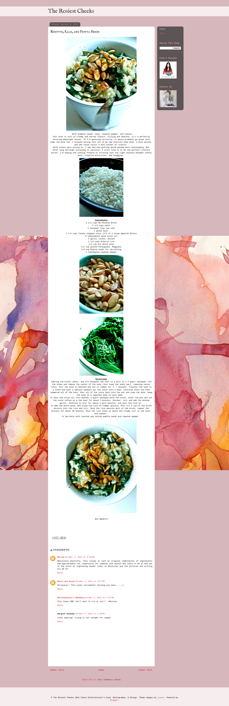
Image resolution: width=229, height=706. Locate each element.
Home (101, 670)
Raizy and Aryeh (66, 581)
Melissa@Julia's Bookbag (70, 598)
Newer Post (57, 670)
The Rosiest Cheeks (71, 11)
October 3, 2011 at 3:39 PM (79, 557)
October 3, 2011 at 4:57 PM (90, 581)
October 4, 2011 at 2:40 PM (90, 614)
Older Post (145, 670)
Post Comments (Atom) (109, 680)
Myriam (60, 557)
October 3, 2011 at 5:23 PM (99, 598)
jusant (160, 697)
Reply (60, 573)
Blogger (114, 700)
